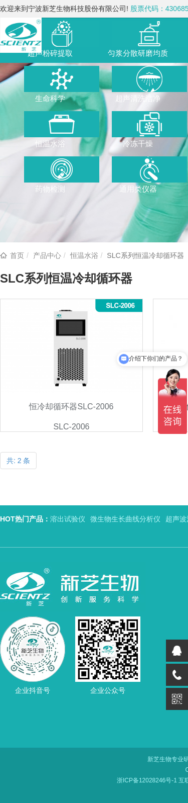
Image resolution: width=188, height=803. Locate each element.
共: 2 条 (18, 461)
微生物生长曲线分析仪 (125, 519)
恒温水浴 (84, 255)
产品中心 (47, 255)
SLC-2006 (71, 426)
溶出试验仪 (67, 519)
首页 (17, 255)
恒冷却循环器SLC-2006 (71, 406)
